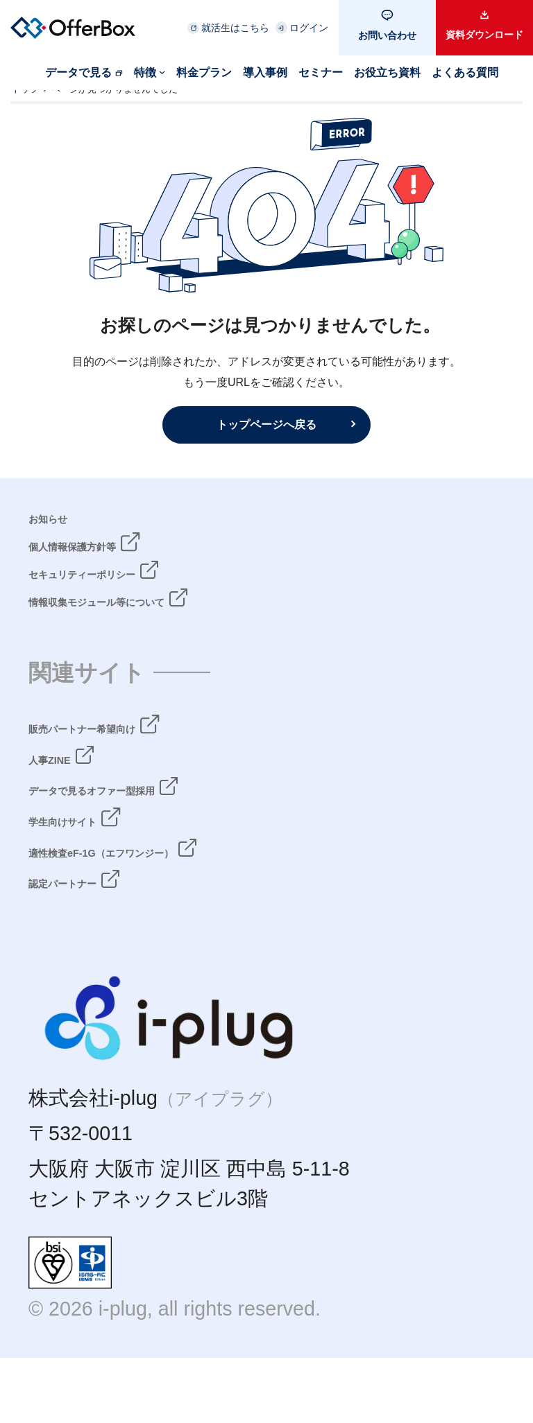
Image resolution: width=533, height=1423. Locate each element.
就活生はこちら (235, 27)
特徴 (145, 72)
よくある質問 (465, 72)
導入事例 (265, 72)
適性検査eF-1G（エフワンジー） (179, 891)
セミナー (320, 72)
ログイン (308, 27)
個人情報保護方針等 (119, 559)
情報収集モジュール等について (172, 626)
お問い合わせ (387, 35)
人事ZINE (71, 791)
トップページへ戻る (266, 424)
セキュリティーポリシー (142, 593)
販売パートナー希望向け (140, 758)
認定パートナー (99, 925)
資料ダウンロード (484, 34)
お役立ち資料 (387, 72)
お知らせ (69, 526)
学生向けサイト (100, 858)
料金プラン (204, 72)
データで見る (78, 72)
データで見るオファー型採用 (161, 825)
